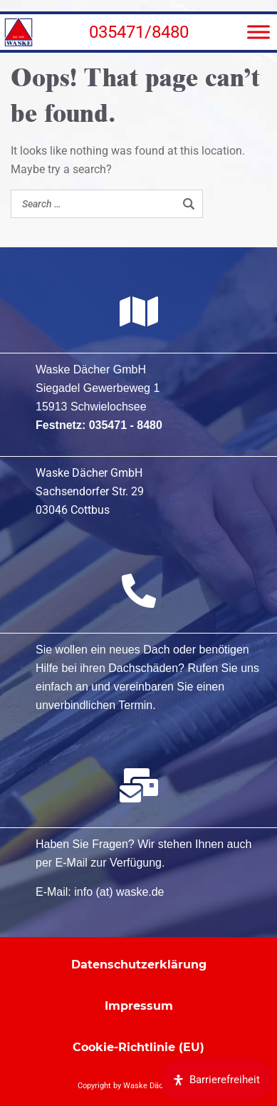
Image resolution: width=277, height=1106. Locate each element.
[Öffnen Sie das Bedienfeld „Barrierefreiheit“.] (217, 1079)
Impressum (139, 1006)
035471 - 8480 (125, 425)
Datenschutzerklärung (139, 964)
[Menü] (258, 31)
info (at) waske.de (119, 892)
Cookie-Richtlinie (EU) (138, 1047)
